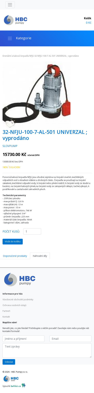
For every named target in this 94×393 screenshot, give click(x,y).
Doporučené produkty (15, 255)
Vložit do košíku (13, 241)
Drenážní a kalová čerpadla (16, 55)
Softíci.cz (16, 386)
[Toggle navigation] (10, 4)
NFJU (31, 55)
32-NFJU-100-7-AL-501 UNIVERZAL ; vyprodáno (56, 55)
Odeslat (9, 361)
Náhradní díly (40, 255)
